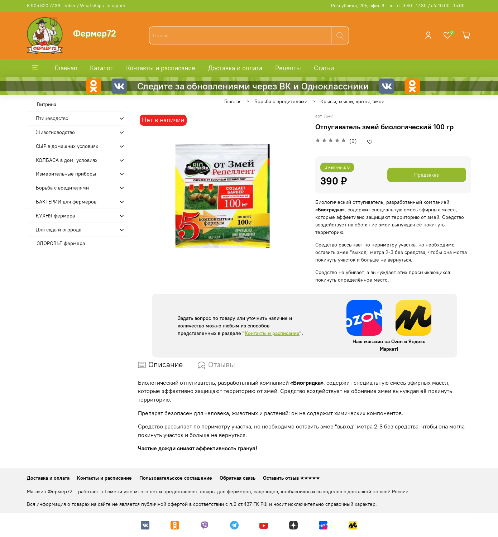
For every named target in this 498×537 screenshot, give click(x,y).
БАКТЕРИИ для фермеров (66, 201)
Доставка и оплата (235, 68)
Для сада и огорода (58, 229)
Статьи (324, 68)
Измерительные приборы (66, 174)
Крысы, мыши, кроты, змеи (352, 101)
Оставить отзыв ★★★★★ (291, 478)
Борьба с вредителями (280, 101)
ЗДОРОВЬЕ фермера (61, 243)
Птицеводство (52, 118)
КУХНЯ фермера (55, 215)
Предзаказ (426, 175)
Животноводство (55, 132)
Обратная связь (237, 478)
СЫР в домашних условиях (67, 146)
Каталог (101, 68)
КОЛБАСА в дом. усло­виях (66, 160)
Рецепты (288, 68)
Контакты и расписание (160, 68)
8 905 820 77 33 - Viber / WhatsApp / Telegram (76, 5)
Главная (66, 68)
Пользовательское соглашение (175, 478)
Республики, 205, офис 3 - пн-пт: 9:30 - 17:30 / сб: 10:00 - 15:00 (398, 5)
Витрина (46, 104)
